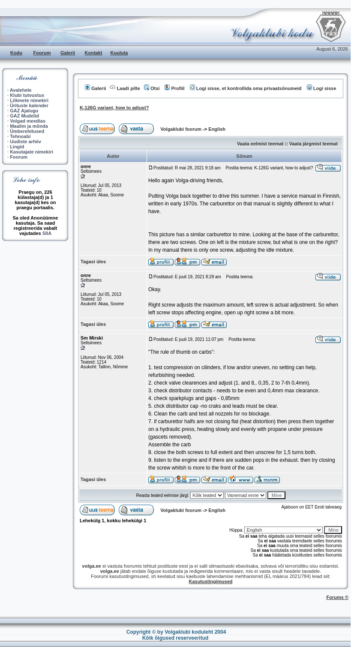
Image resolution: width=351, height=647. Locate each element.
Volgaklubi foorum (181, 129)
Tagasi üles (93, 261)
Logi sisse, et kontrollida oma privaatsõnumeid (246, 88)
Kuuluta (119, 52)
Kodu (16, 52)
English (216, 129)
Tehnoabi (20, 136)
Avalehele (21, 90)
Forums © (338, 597)
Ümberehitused (27, 131)
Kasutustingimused (210, 581)
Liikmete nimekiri (29, 100)
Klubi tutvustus (27, 95)
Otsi (151, 88)
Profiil (174, 88)
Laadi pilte (125, 88)
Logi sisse (321, 88)
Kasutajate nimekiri (31, 151)
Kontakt (93, 52)
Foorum (42, 52)
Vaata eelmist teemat (260, 143)
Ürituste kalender (29, 105)
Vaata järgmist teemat (313, 143)
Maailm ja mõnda (29, 126)
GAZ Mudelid (24, 115)
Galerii (67, 52)
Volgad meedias (27, 120)
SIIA (46, 233)
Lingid (17, 146)
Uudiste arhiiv (25, 141)
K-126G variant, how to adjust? (114, 107)
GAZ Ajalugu (24, 110)
